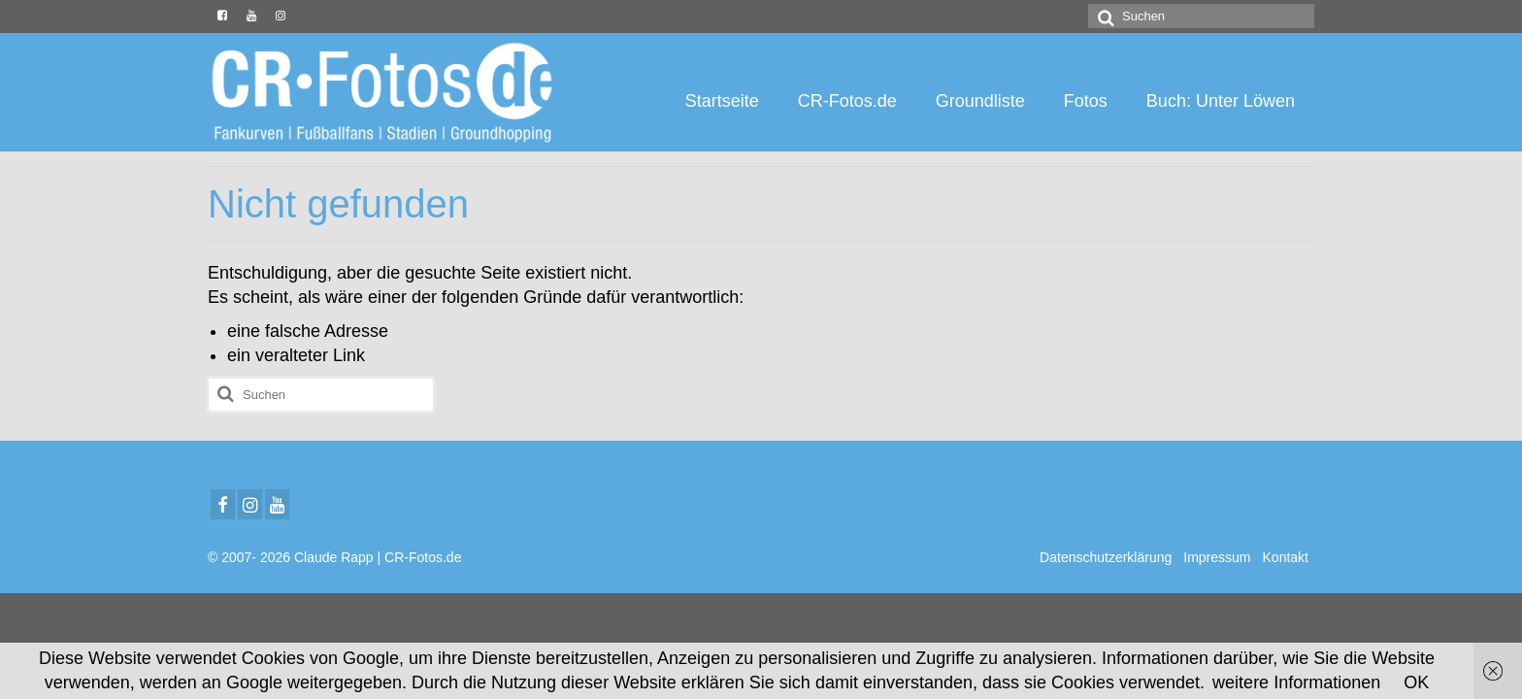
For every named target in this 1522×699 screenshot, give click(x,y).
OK (1416, 682)
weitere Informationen (1296, 682)
